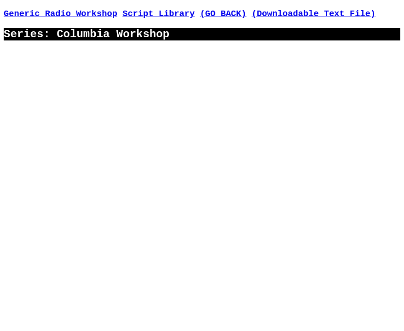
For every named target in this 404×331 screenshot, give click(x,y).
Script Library (158, 14)
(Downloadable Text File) (313, 14)
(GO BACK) (223, 14)
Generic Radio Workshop (60, 14)
